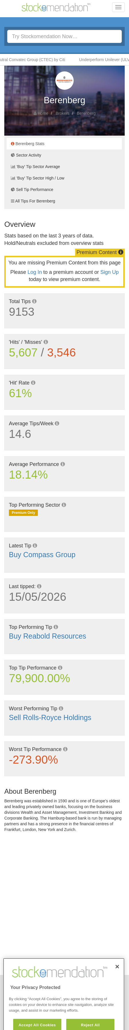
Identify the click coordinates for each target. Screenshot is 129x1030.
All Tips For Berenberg (33, 201)
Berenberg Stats (27, 143)
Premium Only (23, 513)
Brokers (62, 113)
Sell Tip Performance (32, 189)
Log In (35, 272)
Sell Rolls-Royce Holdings (50, 717)
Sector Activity (26, 155)
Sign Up (109, 272)
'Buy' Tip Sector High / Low (37, 178)
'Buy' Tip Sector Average (35, 166)
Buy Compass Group (42, 555)
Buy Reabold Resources (47, 636)
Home (43, 113)
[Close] (117, 976)
